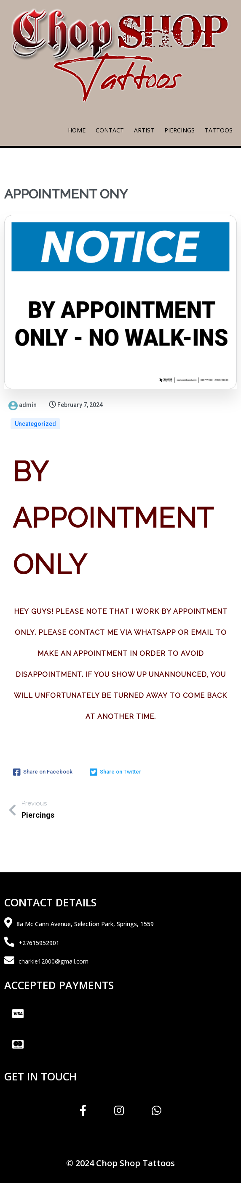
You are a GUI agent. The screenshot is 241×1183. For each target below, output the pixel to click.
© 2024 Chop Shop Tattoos (120, 1163)
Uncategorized (35, 423)
